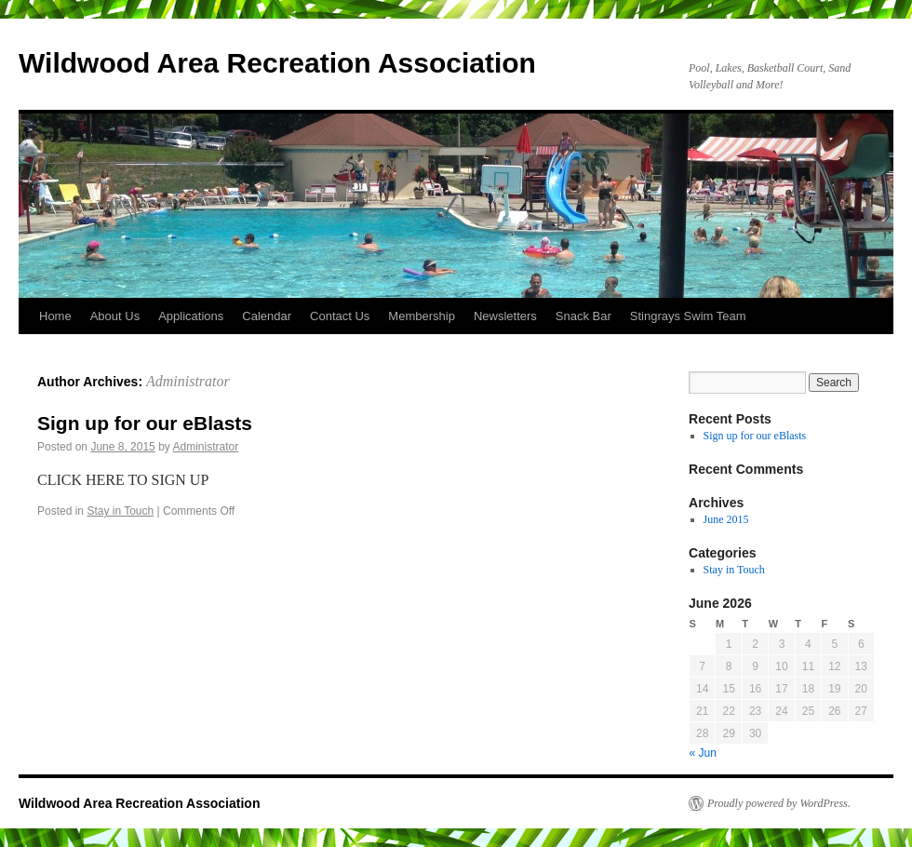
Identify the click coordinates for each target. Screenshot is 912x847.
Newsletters (505, 316)
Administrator (188, 381)
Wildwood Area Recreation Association (277, 62)
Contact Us (339, 316)
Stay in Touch (120, 511)
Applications (190, 316)
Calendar (266, 316)
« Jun (703, 753)
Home (55, 316)
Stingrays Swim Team (688, 316)
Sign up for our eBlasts (144, 423)
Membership (421, 316)
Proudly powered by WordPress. (779, 803)
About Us (115, 316)
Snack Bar (583, 316)
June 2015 (726, 519)
